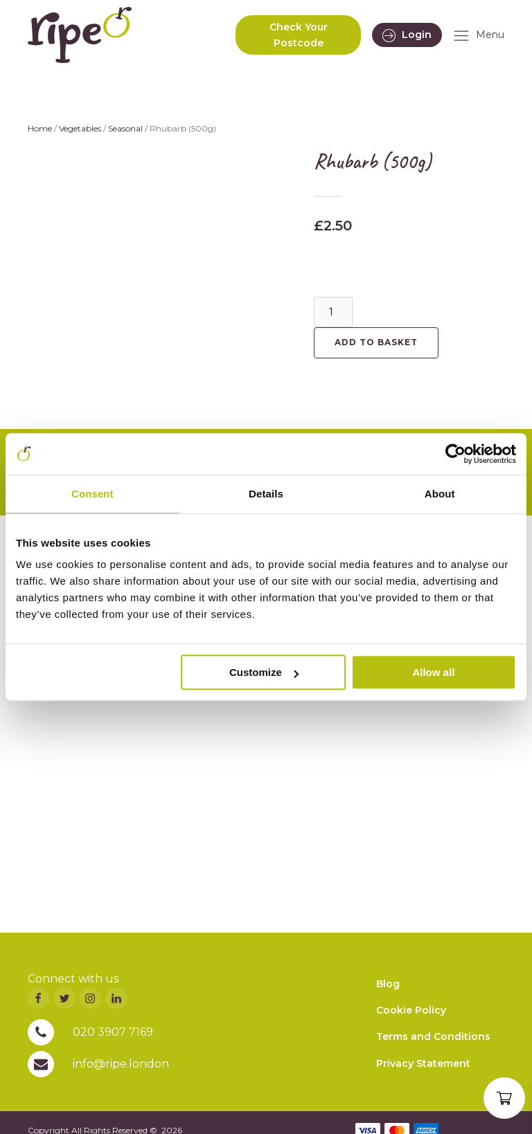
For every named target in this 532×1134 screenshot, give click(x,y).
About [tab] (440, 494)
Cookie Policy (411, 1010)
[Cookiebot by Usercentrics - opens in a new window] (455, 453)
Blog (388, 984)
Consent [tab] (92, 494)
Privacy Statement (423, 1063)
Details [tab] (266, 494)
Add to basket (376, 342)
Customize (264, 672)
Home (40, 128)
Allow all (433, 672)
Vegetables (80, 128)
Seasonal (125, 128)
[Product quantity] (333, 312)
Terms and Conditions (433, 1036)
